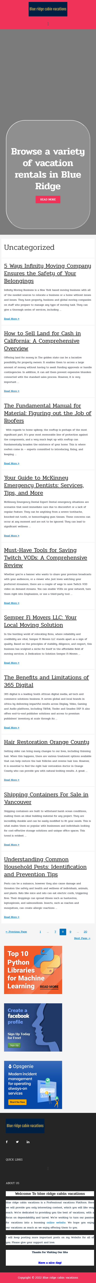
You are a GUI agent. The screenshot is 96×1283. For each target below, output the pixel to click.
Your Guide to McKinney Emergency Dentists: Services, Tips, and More (44, 485)
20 (85, 931)
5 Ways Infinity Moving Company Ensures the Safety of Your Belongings (47, 273)
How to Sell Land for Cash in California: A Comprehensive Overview (42, 341)
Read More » (11, 319)
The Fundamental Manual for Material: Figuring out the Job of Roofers (47, 413)
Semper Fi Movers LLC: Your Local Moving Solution (40, 621)
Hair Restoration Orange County (46, 742)
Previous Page (16, 931)
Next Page (82, 938)
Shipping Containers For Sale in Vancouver (46, 798)
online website (56, 1223)
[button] (48, 199)
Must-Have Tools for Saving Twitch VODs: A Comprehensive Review (45, 558)
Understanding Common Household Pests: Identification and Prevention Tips (45, 867)
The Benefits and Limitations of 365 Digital (46, 681)
